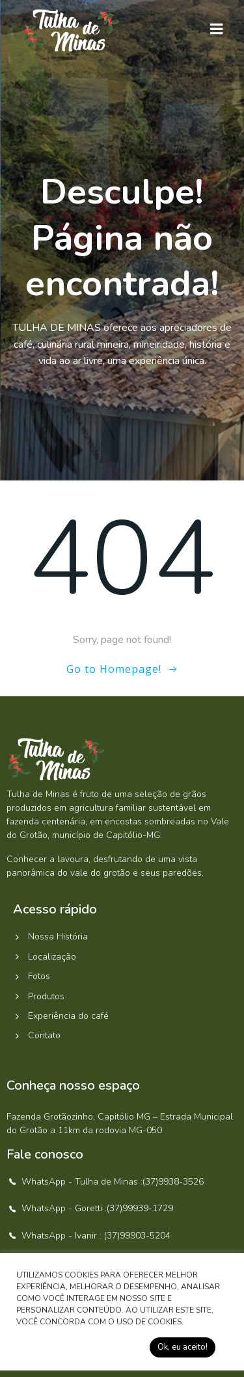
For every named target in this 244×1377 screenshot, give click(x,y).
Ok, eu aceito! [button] (182, 1347)
